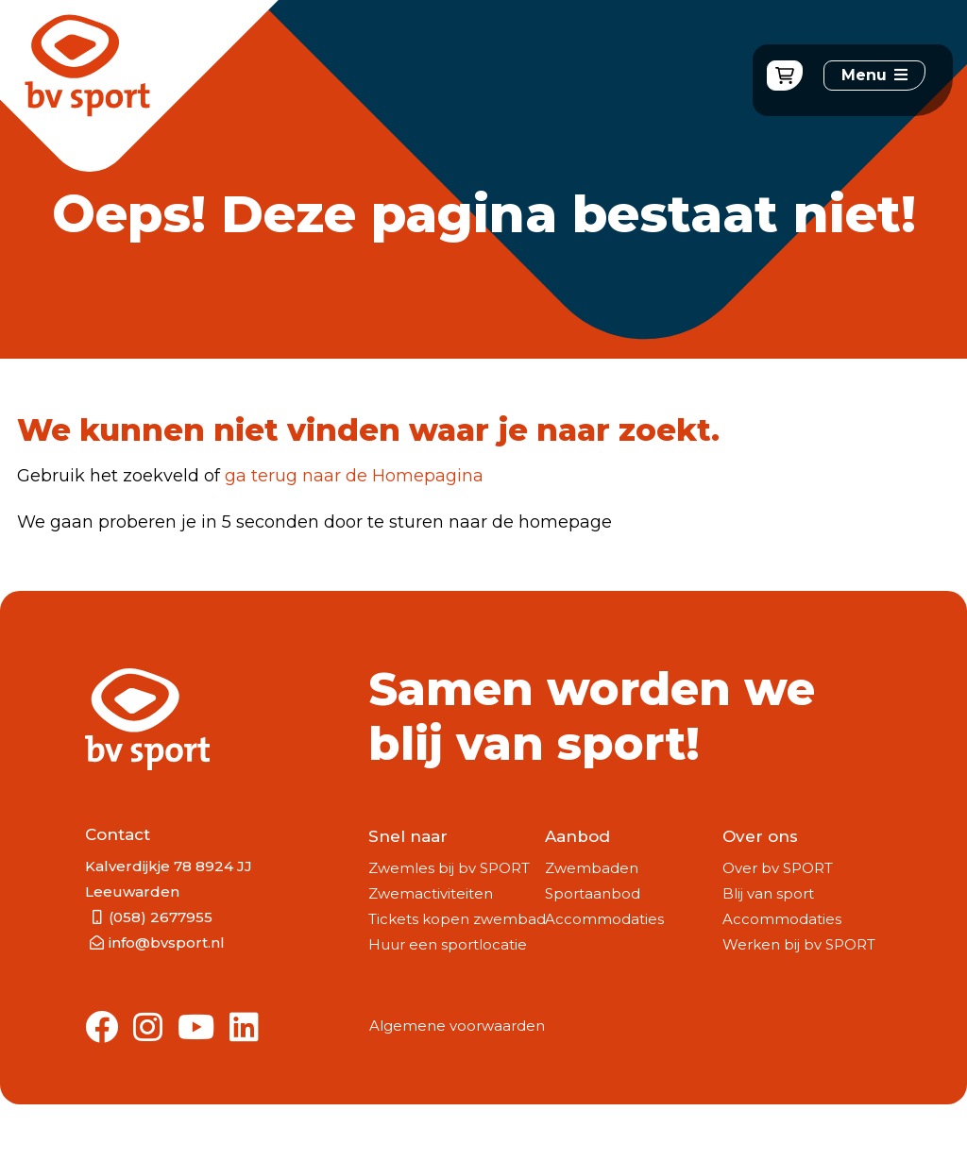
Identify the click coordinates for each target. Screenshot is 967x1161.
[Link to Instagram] (147, 1028)
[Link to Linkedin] (244, 1028)
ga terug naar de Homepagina (354, 475)
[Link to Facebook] (101, 1028)
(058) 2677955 (160, 917)
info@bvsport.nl (167, 942)
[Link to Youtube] (196, 1028)
